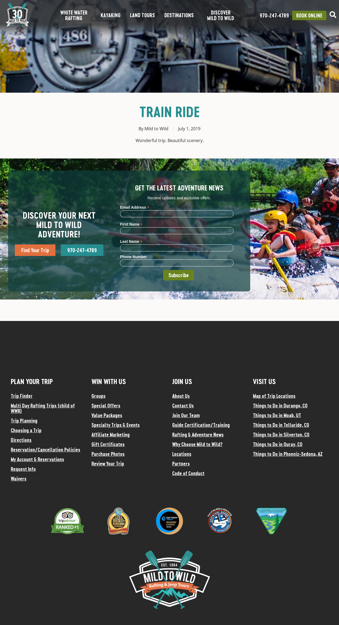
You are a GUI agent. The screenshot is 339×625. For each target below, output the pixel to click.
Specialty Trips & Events (115, 425)
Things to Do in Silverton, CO (281, 435)
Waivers (18, 479)
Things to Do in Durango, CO (280, 406)
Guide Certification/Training (201, 425)
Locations (181, 454)
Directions (21, 440)
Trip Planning (24, 421)
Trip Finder (22, 396)
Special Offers (105, 406)
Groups (98, 396)
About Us (181, 396)
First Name (131, 224)
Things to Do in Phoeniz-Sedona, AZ (288, 454)
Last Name (131, 241)
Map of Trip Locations (274, 396)
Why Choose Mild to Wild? (197, 444)
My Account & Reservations (37, 459)
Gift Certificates (108, 444)
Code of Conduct (188, 473)
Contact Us (183, 406)
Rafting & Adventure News (198, 435)
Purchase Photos (108, 454)
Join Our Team (186, 415)
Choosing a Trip (26, 430)
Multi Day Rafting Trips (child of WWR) (43, 408)
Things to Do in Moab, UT (277, 415)
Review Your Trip (107, 464)
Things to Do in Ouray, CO (277, 444)
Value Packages (106, 415)
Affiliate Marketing (110, 435)
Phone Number (133, 257)
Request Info (23, 469)
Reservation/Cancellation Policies (45, 450)
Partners (181, 464)
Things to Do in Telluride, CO (281, 425)
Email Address (134, 207)
